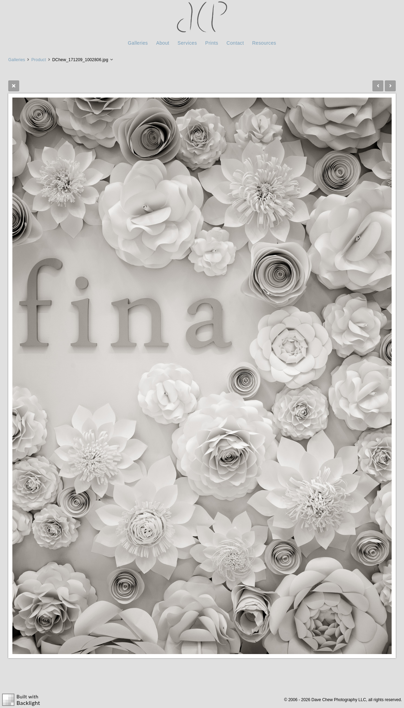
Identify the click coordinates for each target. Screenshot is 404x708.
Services (187, 43)
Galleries (138, 43)
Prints (211, 43)
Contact (235, 43)
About (162, 43)
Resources (264, 43)
